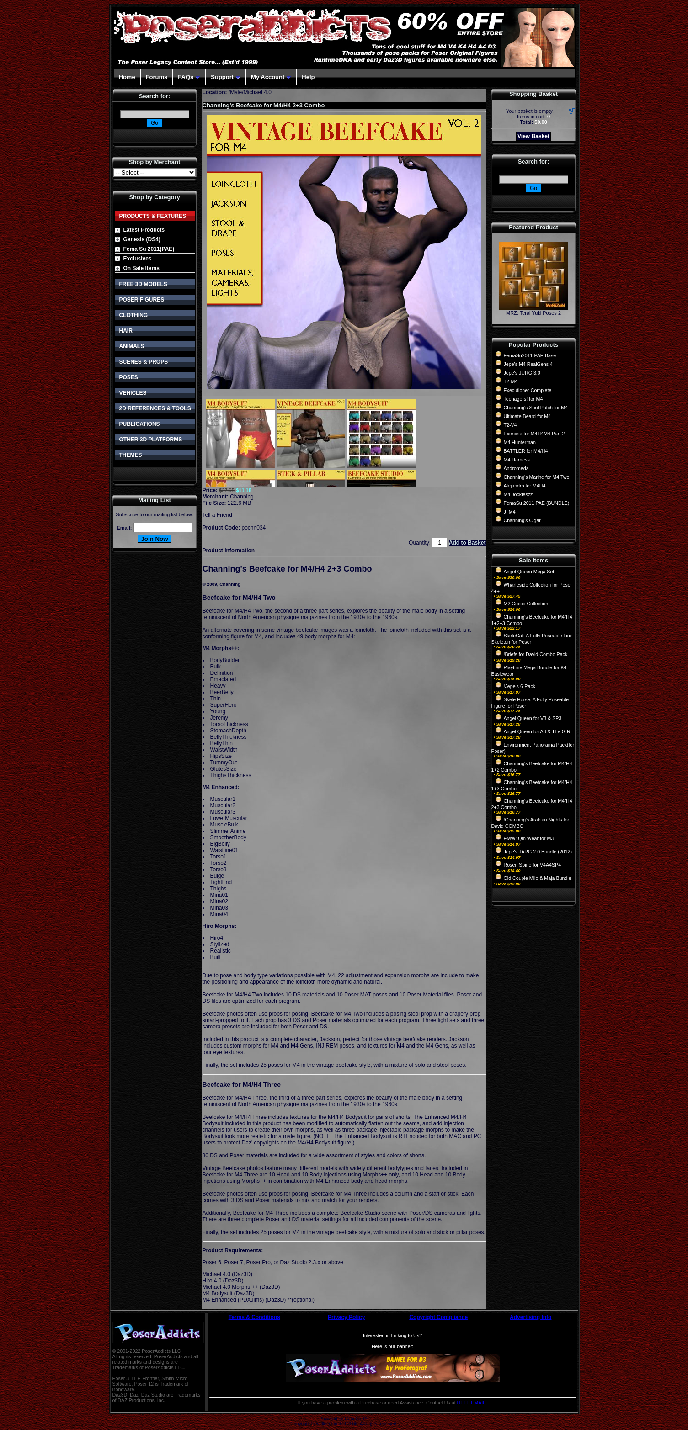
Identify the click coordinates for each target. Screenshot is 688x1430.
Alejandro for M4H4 (525, 485)
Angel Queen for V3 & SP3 (533, 718)
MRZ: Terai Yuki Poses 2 (533, 313)
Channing (241, 496)
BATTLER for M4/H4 (526, 451)
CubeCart (354, 1418)
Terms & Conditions (254, 1317)
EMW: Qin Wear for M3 (529, 838)
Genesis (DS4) (141, 239)
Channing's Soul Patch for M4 (536, 407)
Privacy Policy (346, 1317)
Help (308, 77)
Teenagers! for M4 (523, 399)
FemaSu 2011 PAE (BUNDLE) (537, 503)
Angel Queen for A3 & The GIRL (538, 731)
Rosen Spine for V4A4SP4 (532, 865)
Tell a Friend (217, 515)
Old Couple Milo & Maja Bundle (537, 878)
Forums (157, 77)
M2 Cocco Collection (526, 603)
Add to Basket (467, 543)
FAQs (189, 77)
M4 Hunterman (520, 442)
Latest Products (144, 230)
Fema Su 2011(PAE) (149, 249)
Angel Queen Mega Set (529, 571)
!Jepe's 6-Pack (520, 686)
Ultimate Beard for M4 (527, 416)
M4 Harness (517, 459)
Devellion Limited (328, 1423)
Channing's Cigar (522, 520)
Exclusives (137, 258)
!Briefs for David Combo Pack (536, 654)
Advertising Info (530, 1317)
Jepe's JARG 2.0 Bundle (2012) (538, 851)
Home (127, 77)
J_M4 (510, 511)
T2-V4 (510, 425)
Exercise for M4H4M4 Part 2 (534, 433)
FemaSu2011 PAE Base (530, 355)
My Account (271, 77)
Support (225, 77)
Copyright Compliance (438, 1317)
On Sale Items (141, 268)
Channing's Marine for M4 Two (537, 477)
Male (236, 92)
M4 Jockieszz (518, 494)
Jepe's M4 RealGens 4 (528, 364)
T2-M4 (511, 381)
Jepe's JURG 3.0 (522, 373)
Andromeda (516, 468)
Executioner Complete (528, 390)
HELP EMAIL (471, 1402)
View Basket (533, 136)
